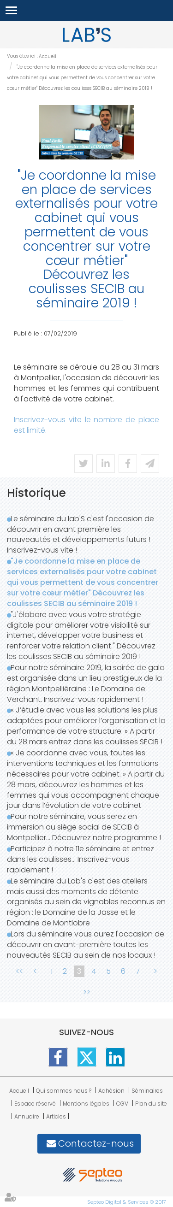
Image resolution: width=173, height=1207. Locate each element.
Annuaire (26, 1116)
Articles (56, 1116)
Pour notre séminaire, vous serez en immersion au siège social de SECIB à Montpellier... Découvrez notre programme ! (84, 827)
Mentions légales (86, 1103)
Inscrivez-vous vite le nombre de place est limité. (86, 425)
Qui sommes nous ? (63, 1091)
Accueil (47, 56)
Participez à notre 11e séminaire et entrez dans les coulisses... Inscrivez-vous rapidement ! (80, 859)
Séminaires (147, 1091)
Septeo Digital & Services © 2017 (126, 1202)
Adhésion (111, 1091)
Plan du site (151, 1103)
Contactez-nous (96, 1143)
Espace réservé (35, 1103)
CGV (122, 1103)
